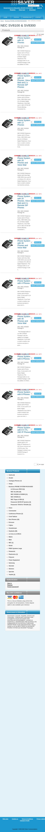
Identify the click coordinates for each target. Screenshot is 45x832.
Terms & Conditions (27, 819)
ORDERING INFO (27, 17)
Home (2, 20)
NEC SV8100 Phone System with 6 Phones (23, 356)
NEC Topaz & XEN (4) (17, 499)
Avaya (11, 483)
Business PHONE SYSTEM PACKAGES (16, 20)
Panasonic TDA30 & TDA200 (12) (21, 504)
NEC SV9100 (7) (15, 497)
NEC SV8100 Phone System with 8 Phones (23, 392)
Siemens (11, 569)
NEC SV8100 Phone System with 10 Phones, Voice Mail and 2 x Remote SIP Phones (23, 80)
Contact (38, 17)
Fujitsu (11, 525)
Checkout (32, 10)
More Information (37, 42)
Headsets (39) (13, 531)
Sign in (9, 583)
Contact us (15, 819)
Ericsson (11, 522)
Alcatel (11, 478)
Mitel (10, 540)
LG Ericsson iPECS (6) (18, 489)
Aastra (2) (12, 475)
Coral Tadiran (13, 516)
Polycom (11, 557)
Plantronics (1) (13, 554)
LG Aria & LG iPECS (15, 534)
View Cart (22, 10)
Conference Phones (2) (16, 513)
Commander (12, 511)
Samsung (12, 563)
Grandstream (13, 528)
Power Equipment (14, 560)
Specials (11, 571)
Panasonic (12, 551)
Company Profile (24, 820)
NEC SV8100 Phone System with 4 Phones (23, 281)
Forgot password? (13, 587)
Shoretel (11, 566)
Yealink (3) (12, 574)
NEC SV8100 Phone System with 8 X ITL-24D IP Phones (24, 428)
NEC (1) (11, 542)
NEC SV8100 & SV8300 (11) (19, 494)
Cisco (10, 508)
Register (10, 585)
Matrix (11, 537)
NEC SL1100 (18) (16, 492)
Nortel (11, 545)
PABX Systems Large (15, 548)
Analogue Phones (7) (15, 481)
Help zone (5, 819)
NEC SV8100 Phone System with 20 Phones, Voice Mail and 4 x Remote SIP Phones (23, 201)
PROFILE (16, 17)
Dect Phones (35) (14, 519)
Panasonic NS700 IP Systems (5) (21, 502)
